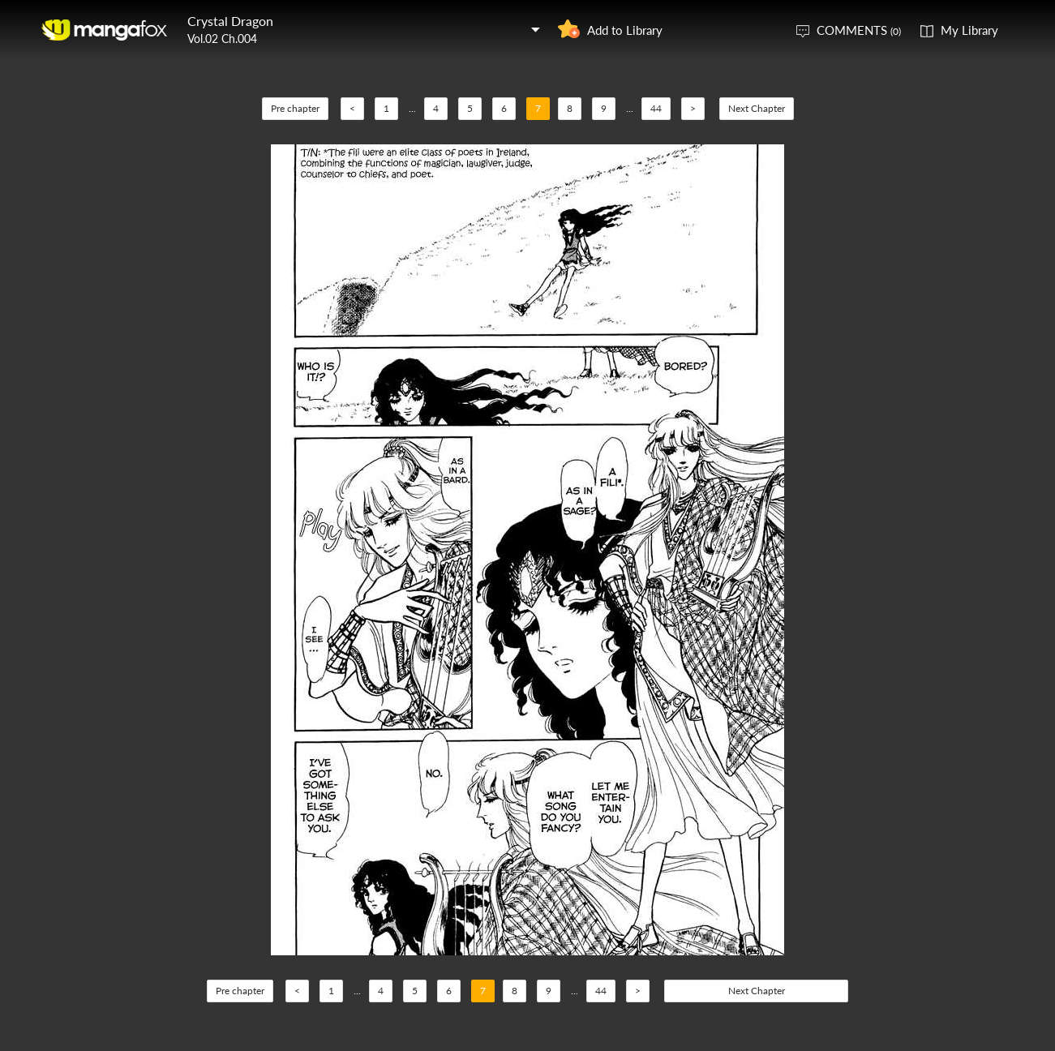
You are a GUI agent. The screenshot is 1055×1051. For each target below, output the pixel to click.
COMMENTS (859, 30)
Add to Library (625, 30)
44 (656, 108)
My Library (969, 30)
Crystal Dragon (230, 20)
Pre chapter (295, 108)
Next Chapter (756, 108)
